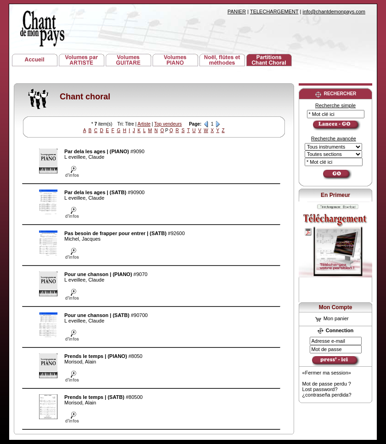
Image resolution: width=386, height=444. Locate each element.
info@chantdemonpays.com (333, 11)
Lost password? (320, 389)
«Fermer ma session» (326, 372)
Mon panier (332, 318)
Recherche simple (335, 105)
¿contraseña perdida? (327, 395)
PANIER (236, 11)
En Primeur (335, 195)
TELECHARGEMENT (274, 11)
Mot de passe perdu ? (326, 383)
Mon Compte (335, 307)
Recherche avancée (333, 138)
